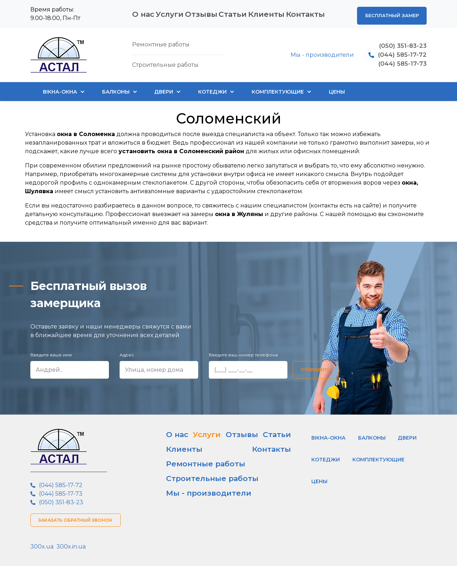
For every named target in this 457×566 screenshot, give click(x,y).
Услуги (170, 12)
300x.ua (42, 543)
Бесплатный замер (389, 12)
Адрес (127, 351)
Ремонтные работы (193, 442)
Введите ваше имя (51, 351)
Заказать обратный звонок (78, 517)
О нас (139, 12)
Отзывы (204, 12)
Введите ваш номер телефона (243, 351)
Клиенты (273, 12)
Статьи (237, 12)
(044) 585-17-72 (399, 51)
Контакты (311, 12)
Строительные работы (197, 454)
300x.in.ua (71, 543)
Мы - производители (314, 51)
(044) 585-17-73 (399, 62)
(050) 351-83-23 (399, 41)
